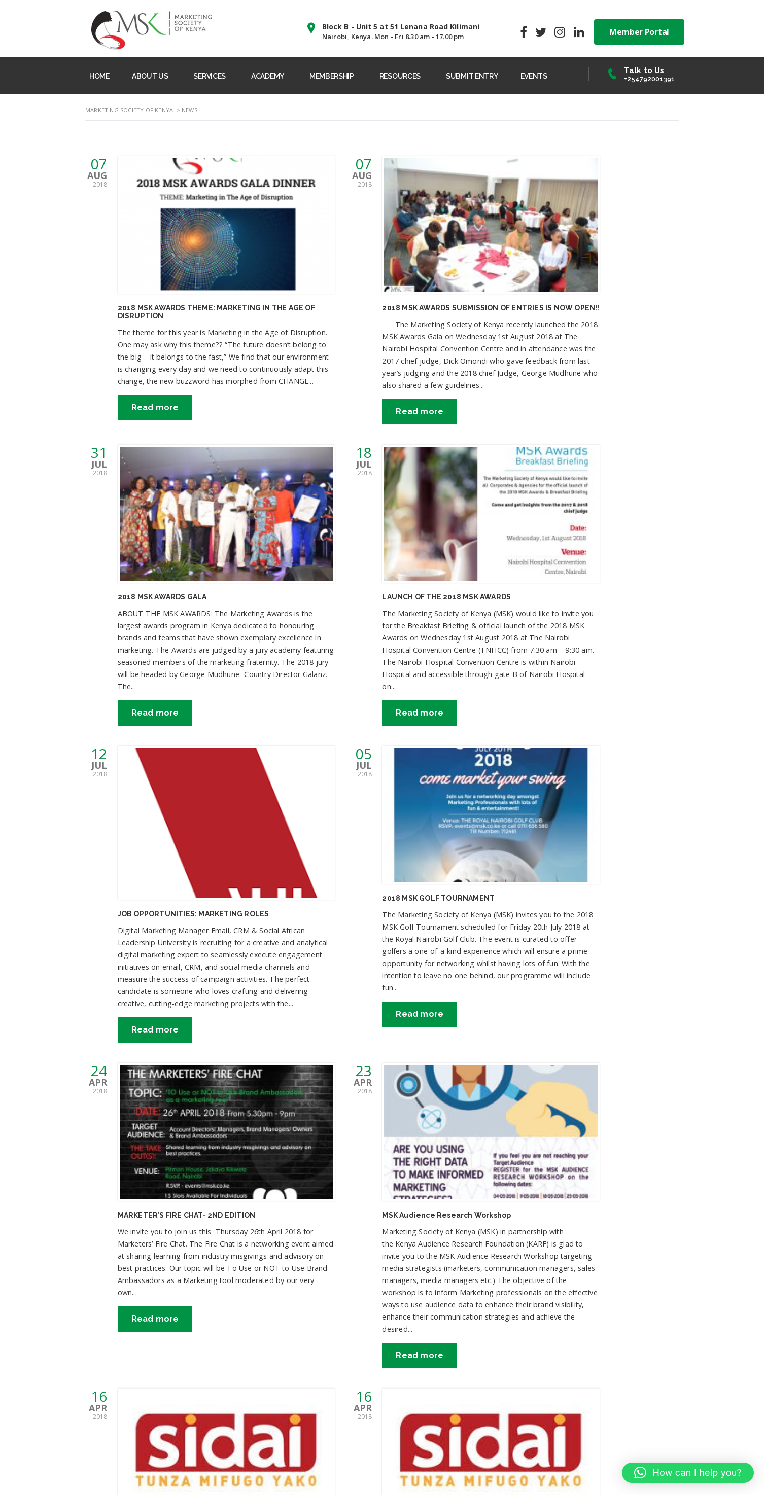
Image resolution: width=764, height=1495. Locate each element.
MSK (237, 1472)
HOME (101, 75)
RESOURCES (409, 75)
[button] (688, 1473)
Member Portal (639, 30)
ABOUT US (153, 75)
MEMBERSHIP (340, 75)
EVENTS (547, 75)
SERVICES (214, 75)
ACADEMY (274, 75)
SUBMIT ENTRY (483, 75)
